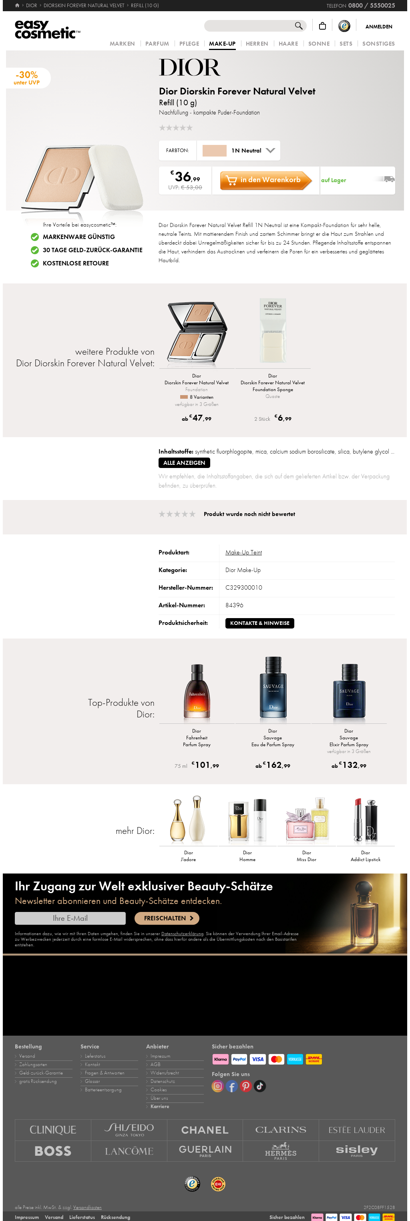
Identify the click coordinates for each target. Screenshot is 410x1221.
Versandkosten (87, 1207)
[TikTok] (260, 1086)
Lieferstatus (95, 1056)
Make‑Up (222, 44)
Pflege (189, 44)
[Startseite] (18, 5)
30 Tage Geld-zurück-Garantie (93, 250)
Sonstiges (378, 44)
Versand (27, 1056)
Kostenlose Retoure (76, 263)
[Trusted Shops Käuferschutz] (344, 25)
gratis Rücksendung (38, 1081)
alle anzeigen (184, 462)
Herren (257, 44)
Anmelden (379, 27)
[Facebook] (232, 1086)
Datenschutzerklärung (182, 933)
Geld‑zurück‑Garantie (41, 1073)
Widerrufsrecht (165, 1073)
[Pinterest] (246, 1086)
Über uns (159, 1098)
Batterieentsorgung (103, 1089)
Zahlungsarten (33, 1064)
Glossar (92, 1081)
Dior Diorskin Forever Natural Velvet (237, 91)
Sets (346, 44)
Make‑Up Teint (243, 552)
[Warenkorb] (322, 26)
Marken (122, 44)
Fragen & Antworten (105, 1073)
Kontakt (92, 1064)
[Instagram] (218, 1086)
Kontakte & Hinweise (259, 623)
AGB (156, 1064)
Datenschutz (163, 1081)
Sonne (319, 44)
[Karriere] (205, 996)
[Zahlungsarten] (303, 1058)
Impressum (160, 1056)
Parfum (157, 44)
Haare (288, 44)
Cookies (159, 1089)
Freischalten (165, 918)
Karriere (160, 1106)
